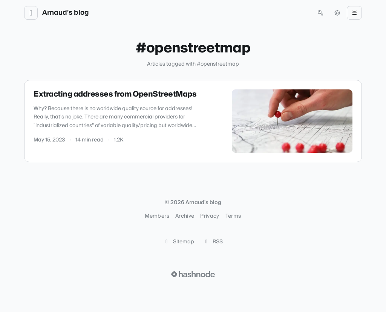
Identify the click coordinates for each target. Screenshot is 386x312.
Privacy (209, 216)
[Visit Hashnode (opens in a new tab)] (193, 274)
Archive (184, 216)
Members (157, 216)
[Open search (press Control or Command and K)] (320, 13)
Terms (233, 216)
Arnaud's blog (65, 13)
